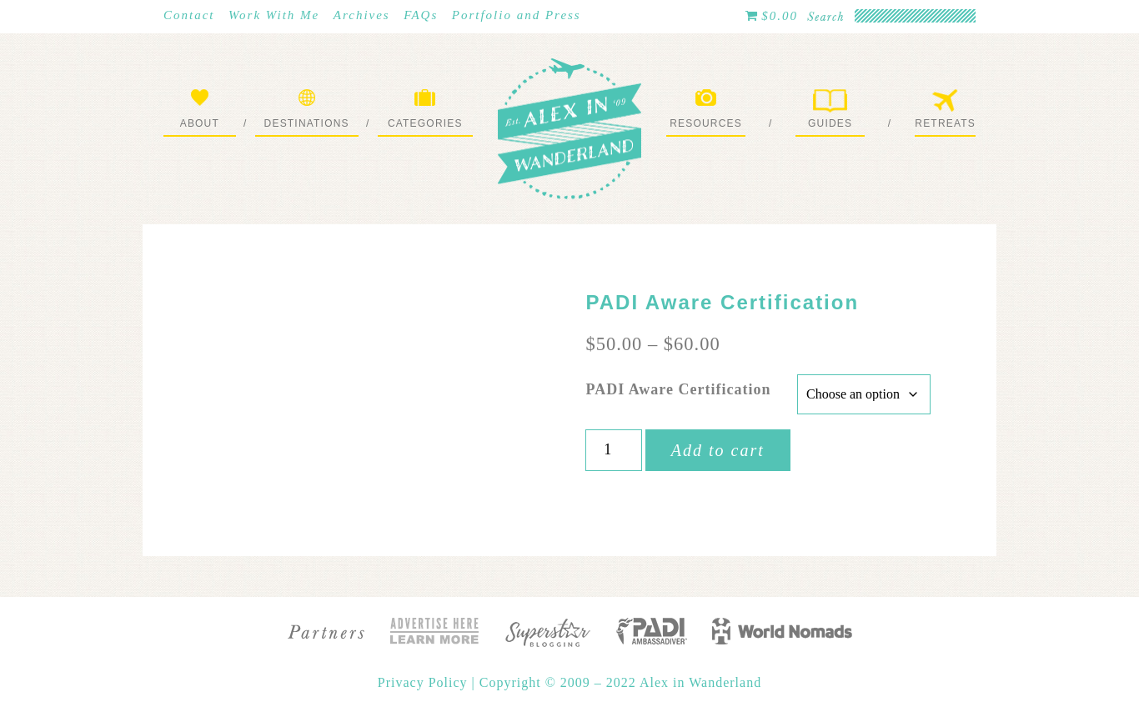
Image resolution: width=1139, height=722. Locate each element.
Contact (189, 15)
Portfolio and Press (516, 15)
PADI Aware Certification (677, 389)
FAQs (421, 15)
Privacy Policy (425, 682)
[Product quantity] (613, 450)
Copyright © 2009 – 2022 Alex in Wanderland (620, 682)
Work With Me (273, 15)
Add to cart (718, 450)
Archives (362, 15)
